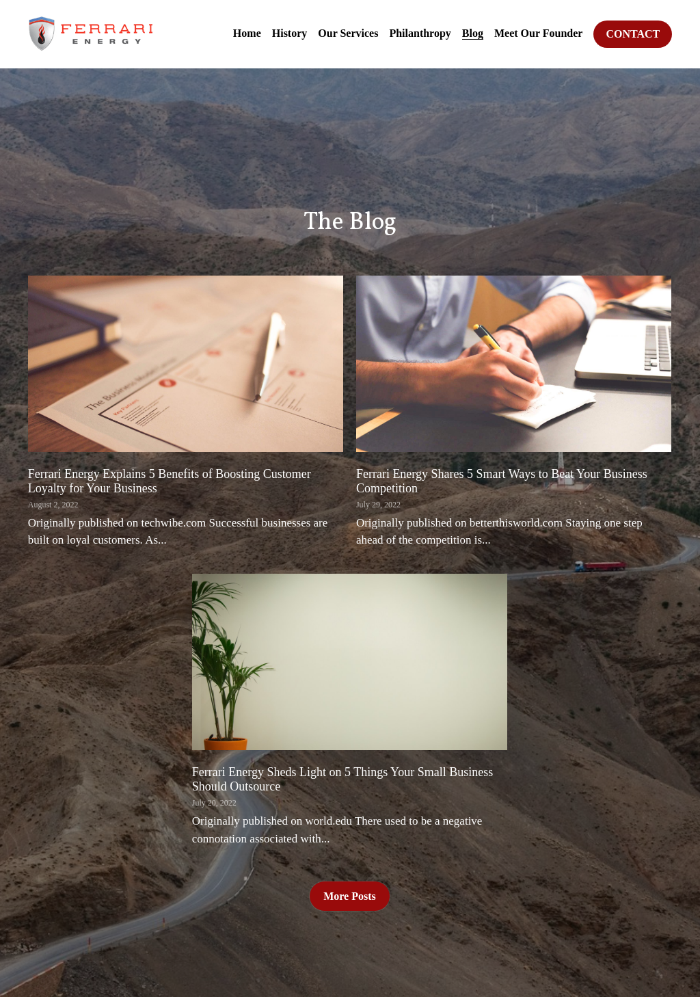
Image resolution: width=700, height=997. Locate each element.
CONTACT (633, 34)
